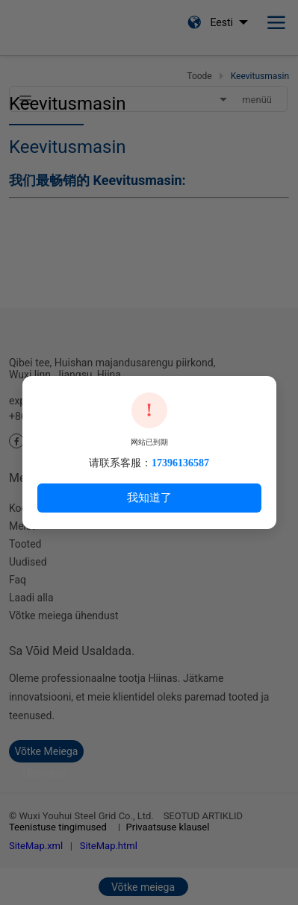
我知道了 (149, 497)
